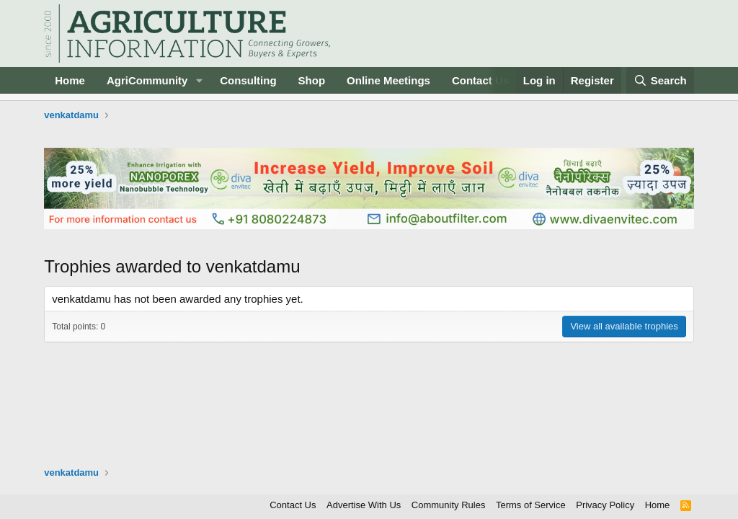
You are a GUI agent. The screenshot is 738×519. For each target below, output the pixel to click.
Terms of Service (531, 505)
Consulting (248, 80)
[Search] (660, 80)
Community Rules (449, 505)
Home (70, 80)
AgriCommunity (147, 80)
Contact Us (480, 80)
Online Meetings (388, 80)
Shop (312, 80)
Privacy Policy (605, 505)
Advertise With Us (363, 505)
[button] (199, 80)
